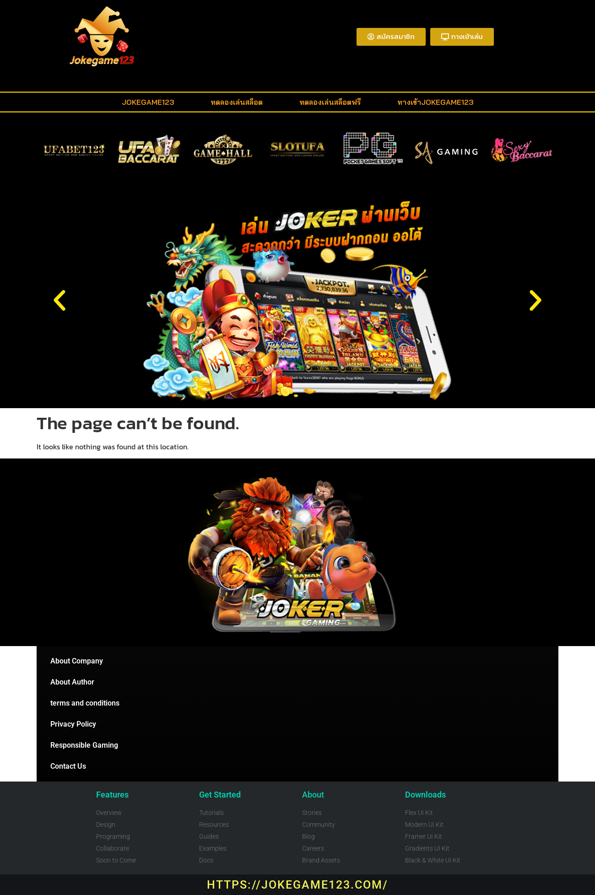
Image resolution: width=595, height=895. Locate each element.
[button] (59, 300)
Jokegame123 (148, 102)
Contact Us (68, 766)
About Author (72, 682)
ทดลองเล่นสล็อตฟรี (330, 102)
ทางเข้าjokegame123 (435, 102)
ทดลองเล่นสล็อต (237, 102)
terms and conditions (84, 703)
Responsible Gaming (84, 745)
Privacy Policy (73, 724)
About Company (76, 661)
